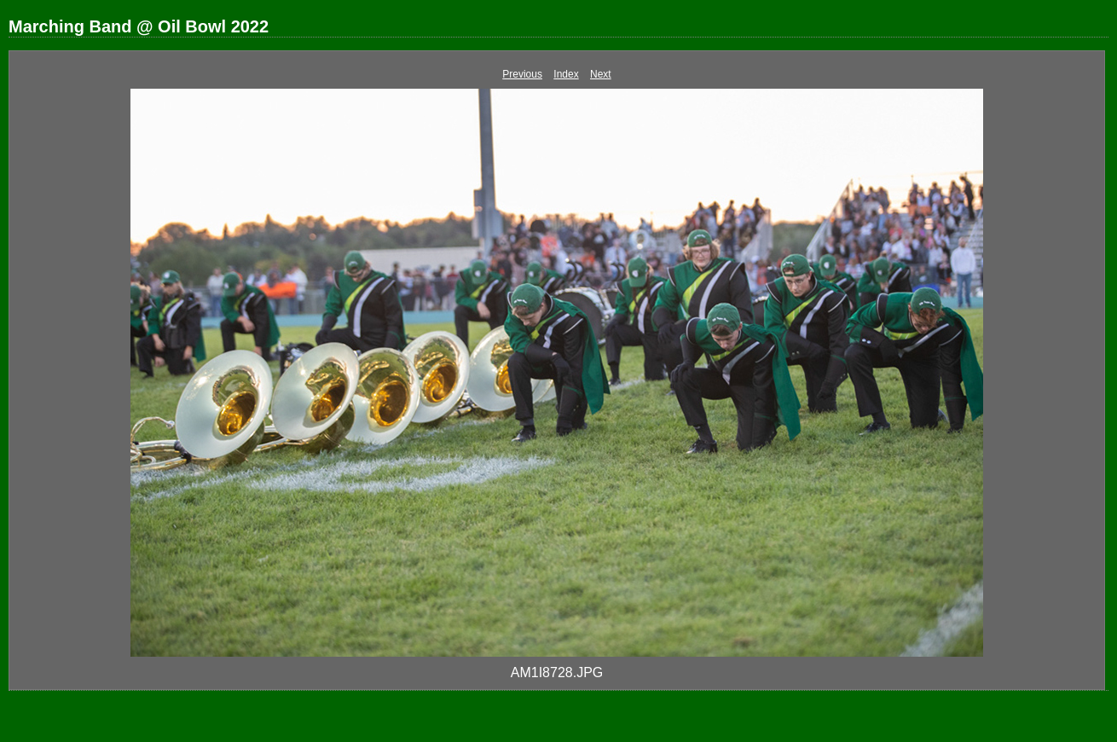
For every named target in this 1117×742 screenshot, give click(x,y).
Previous (522, 74)
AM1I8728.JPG (557, 672)
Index (565, 74)
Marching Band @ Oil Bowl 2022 (139, 26)
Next (600, 74)
